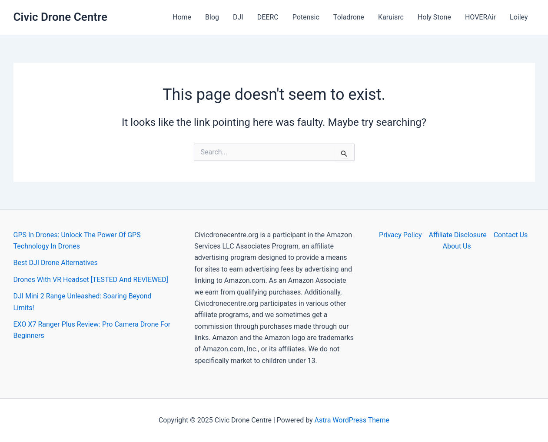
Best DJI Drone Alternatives (55, 263)
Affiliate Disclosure (458, 235)
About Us (457, 246)
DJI (238, 17)
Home (182, 17)
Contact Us (511, 235)
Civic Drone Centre (60, 16)
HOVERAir (480, 17)
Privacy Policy (400, 235)
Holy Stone (434, 17)
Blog (212, 17)
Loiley (519, 17)
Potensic (305, 17)
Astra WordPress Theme (352, 420)
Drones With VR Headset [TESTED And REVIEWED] (91, 279)
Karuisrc (391, 17)
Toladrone (348, 17)
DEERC (268, 17)
